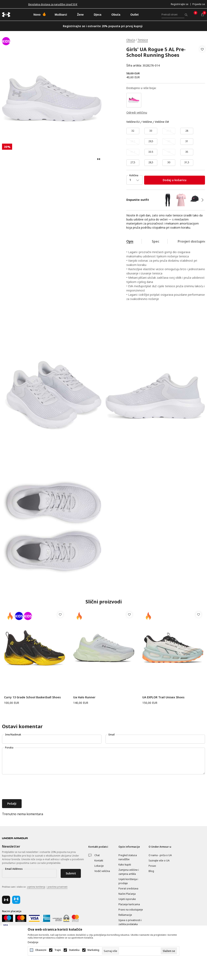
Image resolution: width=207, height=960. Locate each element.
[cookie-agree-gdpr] (169, 950)
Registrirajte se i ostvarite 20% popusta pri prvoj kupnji (103, 26)
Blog (151, 871)
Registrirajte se (179, 4)
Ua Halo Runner (84, 697)
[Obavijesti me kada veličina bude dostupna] (168, 131)
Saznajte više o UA (159, 860)
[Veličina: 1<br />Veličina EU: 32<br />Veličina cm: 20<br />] (132, 131)
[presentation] (32, 787)
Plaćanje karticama (129, 904)
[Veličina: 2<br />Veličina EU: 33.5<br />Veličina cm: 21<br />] (150, 152)
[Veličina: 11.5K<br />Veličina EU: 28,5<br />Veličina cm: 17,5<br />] (150, 162)
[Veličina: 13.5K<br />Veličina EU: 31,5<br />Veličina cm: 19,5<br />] (186, 162)
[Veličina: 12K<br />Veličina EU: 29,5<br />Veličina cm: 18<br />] (150, 141)
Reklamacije (125, 915)
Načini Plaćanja (127, 893)
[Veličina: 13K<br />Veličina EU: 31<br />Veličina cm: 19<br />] (186, 141)
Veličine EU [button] (133, 122)
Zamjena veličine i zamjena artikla (128, 872)
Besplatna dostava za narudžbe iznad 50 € (52, 4)
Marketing (93, 950)
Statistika (74, 950)
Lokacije (99, 866)
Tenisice (142, 40)
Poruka (9, 747)
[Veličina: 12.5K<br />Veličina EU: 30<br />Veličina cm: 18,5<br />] (168, 162)
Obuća (130, 40)
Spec (155, 241)
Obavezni (40, 950)
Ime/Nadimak (13, 734)
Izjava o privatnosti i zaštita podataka (130, 922)
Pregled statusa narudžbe (127, 857)
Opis (129, 241)
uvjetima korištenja (36, 886)
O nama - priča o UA (160, 855)
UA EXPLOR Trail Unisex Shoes (163, 697)
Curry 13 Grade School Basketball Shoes (32, 697)
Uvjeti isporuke (127, 899)
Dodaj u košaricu (174, 180)
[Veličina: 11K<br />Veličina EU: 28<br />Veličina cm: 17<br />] (186, 131)
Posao (152, 866)
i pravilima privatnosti (57, 886)
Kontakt (98, 860)
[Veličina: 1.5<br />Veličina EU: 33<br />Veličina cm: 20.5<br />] (150, 131)
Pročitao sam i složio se (35, 887)
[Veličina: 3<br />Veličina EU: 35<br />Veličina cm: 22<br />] (186, 152)
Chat (97, 855)
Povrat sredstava (128, 888)
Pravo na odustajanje (130, 909)
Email (112, 734)
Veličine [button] (147, 122)
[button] (202, 57)
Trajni (57, 950)
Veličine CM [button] (162, 122)
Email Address (14, 869)
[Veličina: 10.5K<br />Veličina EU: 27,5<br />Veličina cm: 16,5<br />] (132, 162)
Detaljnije (33, 942)
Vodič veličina (102, 871)
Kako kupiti (124, 864)
